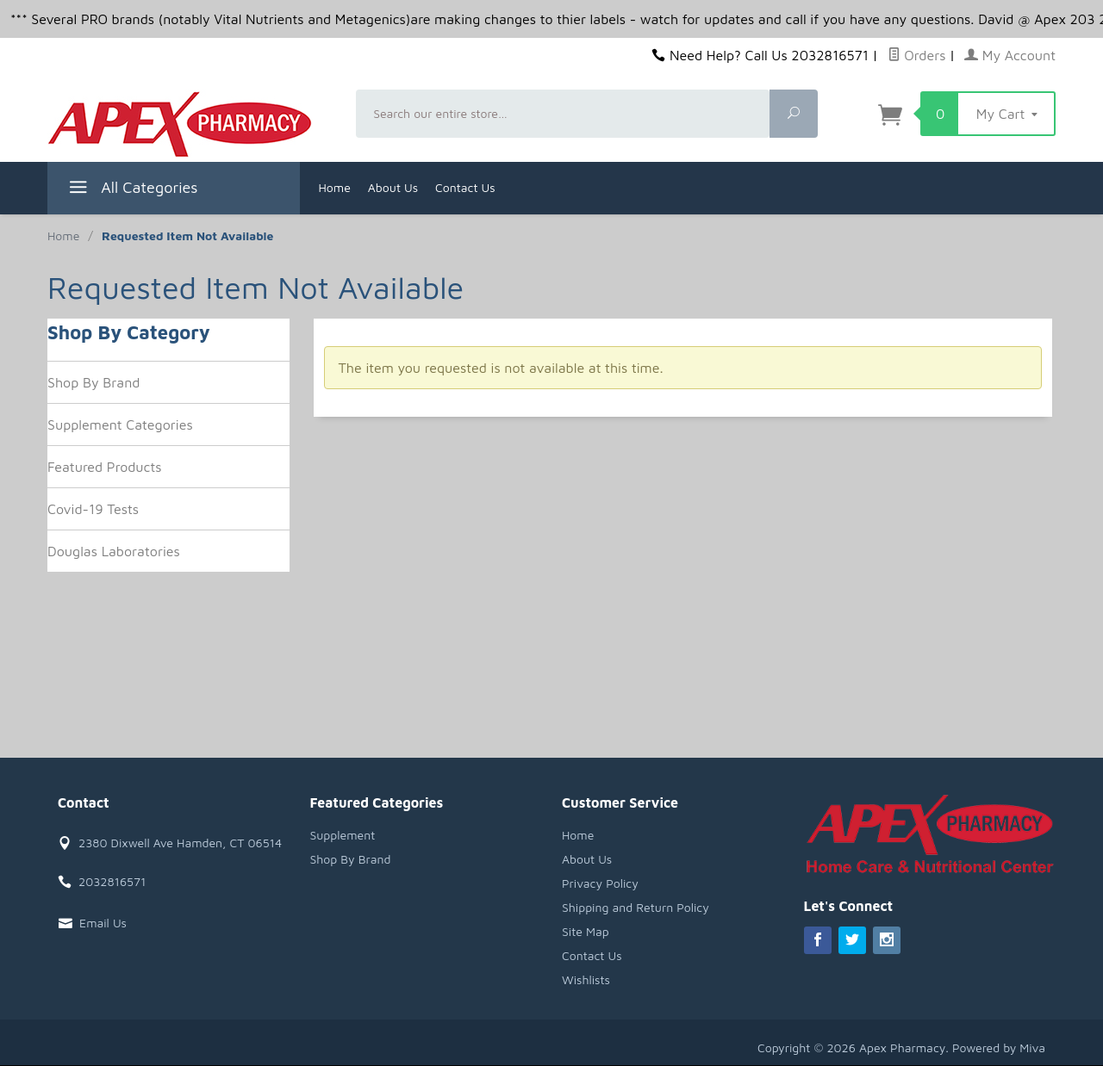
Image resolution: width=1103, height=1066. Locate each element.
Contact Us (465, 187)
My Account (1010, 55)
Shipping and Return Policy (635, 907)
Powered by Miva (998, 1047)
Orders (917, 55)
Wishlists (586, 979)
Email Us (103, 922)
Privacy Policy (600, 883)
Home (335, 187)
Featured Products (104, 466)
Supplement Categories (120, 424)
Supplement (343, 834)
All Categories (131, 190)
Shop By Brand (93, 382)
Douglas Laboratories (113, 551)
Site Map (585, 931)
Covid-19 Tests (93, 509)
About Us (393, 187)
